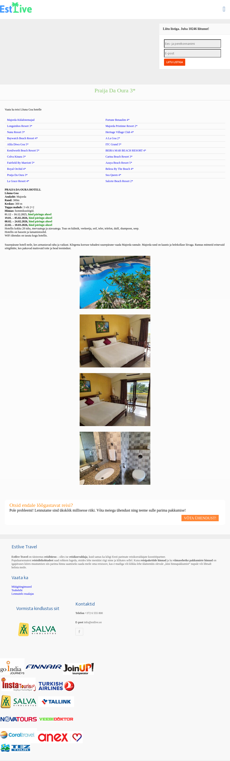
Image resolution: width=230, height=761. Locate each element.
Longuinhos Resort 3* (19, 126)
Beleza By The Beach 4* (120, 169)
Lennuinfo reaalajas (23, 593)
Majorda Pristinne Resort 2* (122, 126)
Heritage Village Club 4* (120, 132)
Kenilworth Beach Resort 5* (23, 150)
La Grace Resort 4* (18, 181)
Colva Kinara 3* (16, 156)
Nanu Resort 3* (16, 132)
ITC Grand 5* (113, 144)
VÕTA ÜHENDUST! (200, 518)
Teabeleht (17, 590)
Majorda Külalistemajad (20, 120)
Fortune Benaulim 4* (118, 120)
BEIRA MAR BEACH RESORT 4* (126, 150)
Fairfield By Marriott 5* (20, 162)
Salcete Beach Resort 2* (119, 181)
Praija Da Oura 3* (17, 175)
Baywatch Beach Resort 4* (22, 138)
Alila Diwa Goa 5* (18, 144)
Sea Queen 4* (113, 175)
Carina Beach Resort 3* (119, 156)
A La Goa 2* (113, 138)
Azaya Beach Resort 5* (119, 162)
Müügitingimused (22, 586)
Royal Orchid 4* (16, 169)
